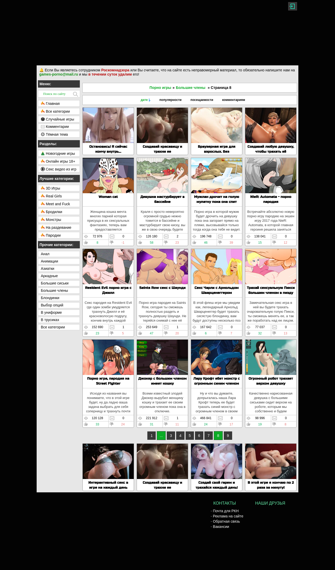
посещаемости (202, 100)
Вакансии (221, 527)
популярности (170, 100)
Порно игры (160, 88)
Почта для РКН (226, 511)
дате (144, 100)
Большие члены (190, 88)
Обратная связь (226, 521)
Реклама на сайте (228, 516)
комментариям (233, 100)
